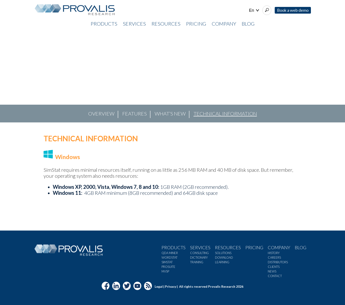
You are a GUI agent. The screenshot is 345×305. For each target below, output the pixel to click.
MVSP (165, 271)
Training (196, 262)
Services (200, 247)
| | (254, 10)
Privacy (170, 286)
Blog (248, 24)
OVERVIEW (101, 113)
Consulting (199, 253)
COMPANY (224, 24)
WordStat (169, 257)
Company (279, 247)
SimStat (167, 262)
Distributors (278, 262)
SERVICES (134, 24)
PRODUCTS (104, 24)
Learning (222, 262)
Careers (274, 257)
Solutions (223, 253)
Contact (275, 276)
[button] (7, 76)
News (272, 271)
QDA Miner (170, 253)
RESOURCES (165, 24)
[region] (172, 76)
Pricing (254, 247)
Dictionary (199, 257)
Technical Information (225, 113)
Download (224, 257)
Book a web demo (293, 10)
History (274, 253)
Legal (159, 286)
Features (134, 113)
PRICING (196, 24)
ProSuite (168, 267)
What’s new (170, 113)
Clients (274, 267)
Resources (228, 247)
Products (174, 247)
